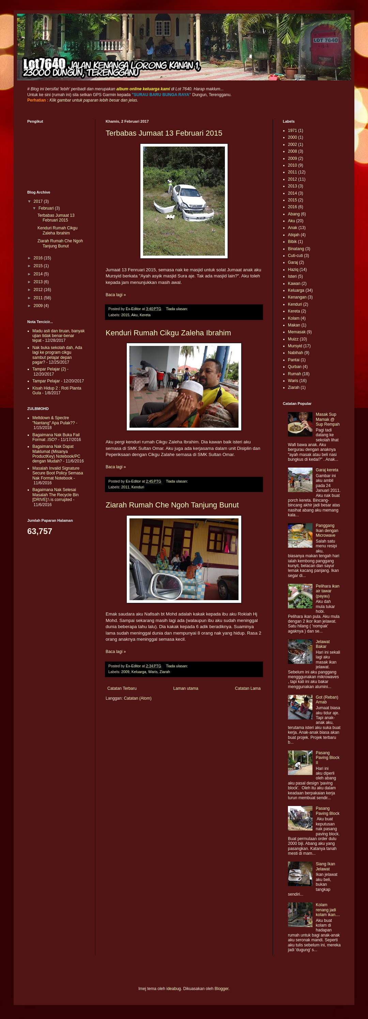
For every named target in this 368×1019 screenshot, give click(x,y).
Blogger (222, 988)
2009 (125, 672)
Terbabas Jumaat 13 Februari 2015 (164, 133)
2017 (39, 201)
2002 (292, 144)
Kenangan (297, 297)
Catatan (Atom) (137, 698)
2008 (292, 151)
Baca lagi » (116, 294)
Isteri (292, 276)
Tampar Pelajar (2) (49, 369)
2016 (39, 258)
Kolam (294, 318)
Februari (47, 208)
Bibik (292, 241)
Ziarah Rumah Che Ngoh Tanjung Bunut (172, 505)
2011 (125, 487)
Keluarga (139, 672)
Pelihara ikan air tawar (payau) (327, 591)
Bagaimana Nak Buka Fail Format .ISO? (56, 437)
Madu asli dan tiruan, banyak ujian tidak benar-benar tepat (58, 336)
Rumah (294, 373)
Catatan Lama (248, 688)
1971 (292, 130)
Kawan (294, 283)
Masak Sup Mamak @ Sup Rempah (328, 419)
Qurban (295, 366)
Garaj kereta (327, 470)
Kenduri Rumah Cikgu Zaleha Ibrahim (168, 333)
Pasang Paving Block (327, 811)
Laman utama (185, 688)
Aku (134, 315)
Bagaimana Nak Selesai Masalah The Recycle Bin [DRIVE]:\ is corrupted (55, 494)
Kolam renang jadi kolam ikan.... (328, 909)
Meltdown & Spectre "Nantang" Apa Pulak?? (53, 420)
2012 (39, 289)
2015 (125, 315)
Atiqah (294, 234)
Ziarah (164, 672)
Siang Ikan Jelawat (325, 866)
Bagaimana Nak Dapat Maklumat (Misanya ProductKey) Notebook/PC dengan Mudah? (56, 453)
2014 (39, 274)
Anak (292, 227)
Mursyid (295, 346)
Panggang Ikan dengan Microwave (327, 530)
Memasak (297, 332)
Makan (294, 325)
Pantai (294, 360)
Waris (152, 672)
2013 (39, 281)
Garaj (293, 262)
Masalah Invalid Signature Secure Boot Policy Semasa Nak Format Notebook (57, 473)
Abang (294, 214)
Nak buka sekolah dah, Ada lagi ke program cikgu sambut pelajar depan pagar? (57, 355)
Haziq (293, 269)
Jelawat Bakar (323, 644)
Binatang (296, 248)
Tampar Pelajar (46, 381)
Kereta (145, 315)
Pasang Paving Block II (327, 757)
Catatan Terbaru (122, 688)
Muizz (293, 339)
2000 (292, 137)
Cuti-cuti (295, 255)
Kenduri (138, 487)
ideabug (173, 988)
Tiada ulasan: (177, 309)
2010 (292, 165)
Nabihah (295, 352)
